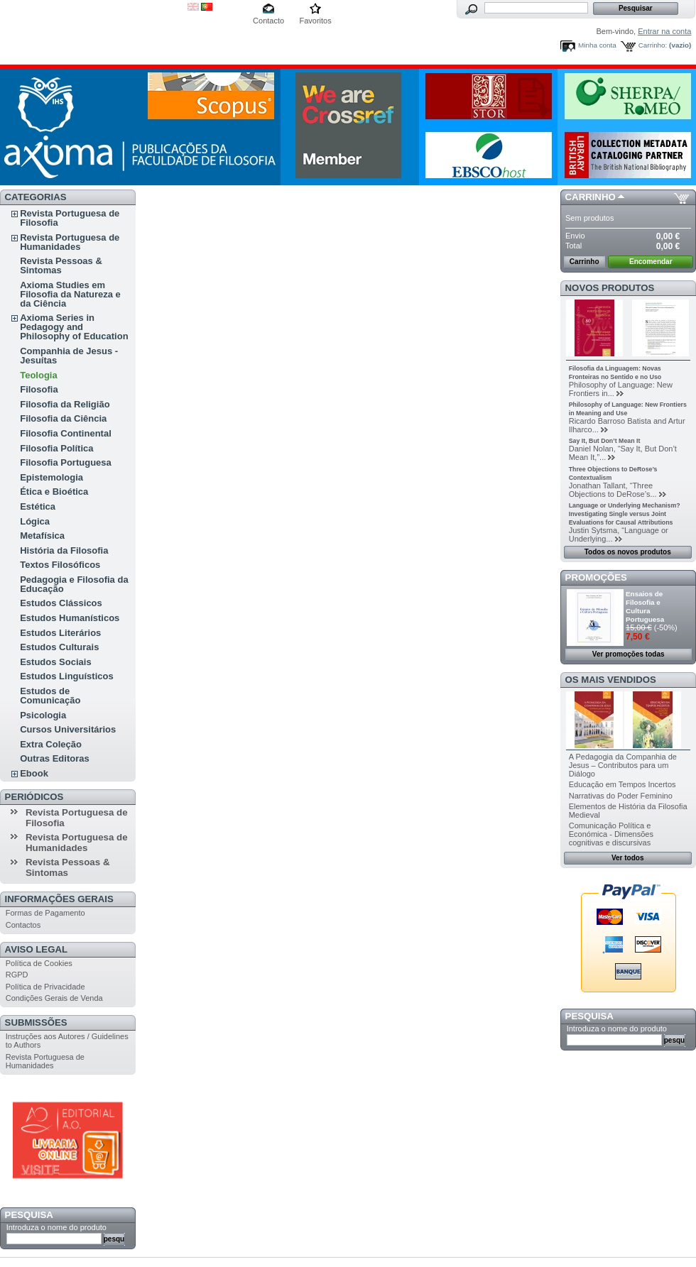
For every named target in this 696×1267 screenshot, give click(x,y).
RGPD (17, 974)
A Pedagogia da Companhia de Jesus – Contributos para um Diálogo (623, 765)
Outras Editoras (54, 758)
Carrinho (590, 197)
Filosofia (39, 389)
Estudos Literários (60, 632)
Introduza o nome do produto (56, 1227)
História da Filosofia (64, 550)
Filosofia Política (56, 448)
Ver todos (627, 858)
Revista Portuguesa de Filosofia (69, 218)
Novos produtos (610, 288)
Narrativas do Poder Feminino (621, 795)
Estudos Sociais (55, 662)
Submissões (36, 1022)
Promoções (596, 577)
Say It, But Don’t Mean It (605, 440)
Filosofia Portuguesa (66, 462)
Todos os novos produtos (627, 552)
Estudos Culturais (59, 647)
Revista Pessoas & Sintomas (61, 265)
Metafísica (42, 535)
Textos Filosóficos (60, 564)
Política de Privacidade (45, 986)
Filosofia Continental (66, 433)
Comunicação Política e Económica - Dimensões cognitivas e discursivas (611, 834)
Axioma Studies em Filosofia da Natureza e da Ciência (70, 294)
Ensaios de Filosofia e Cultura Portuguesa (645, 606)
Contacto (268, 20)
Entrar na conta (664, 31)
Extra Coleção (51, 744)
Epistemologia (51, 477)
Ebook (34, 773)
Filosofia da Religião (64, 404)
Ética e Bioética (54, 491)
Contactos (23, 925)
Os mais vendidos (610, 679)
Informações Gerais (59, 899)
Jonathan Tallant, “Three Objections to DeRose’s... (613, 489)
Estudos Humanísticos (69, 618)
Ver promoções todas (628, 654)
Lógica (35, 521)
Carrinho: (653, 45)
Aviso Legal (36, 949)
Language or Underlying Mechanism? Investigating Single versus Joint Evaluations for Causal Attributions (624, 514)
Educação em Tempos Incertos (622, 784)
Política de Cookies (39, 963)
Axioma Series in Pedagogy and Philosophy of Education (74, 326)
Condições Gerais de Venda (54, 998)
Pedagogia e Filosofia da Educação (74, 584)
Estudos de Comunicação (50, 696)
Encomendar (651, 261)
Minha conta (597, 45)
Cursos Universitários (68, 729)
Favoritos (315, 20)
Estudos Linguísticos (66, 676)
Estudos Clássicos (61, 603)
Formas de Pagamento (45, 913)
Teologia (38, 375)
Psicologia (43, 715)
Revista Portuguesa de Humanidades (69, 242)
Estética (37, 506)
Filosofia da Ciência (63, 418)
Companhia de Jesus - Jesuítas (69, 356)
